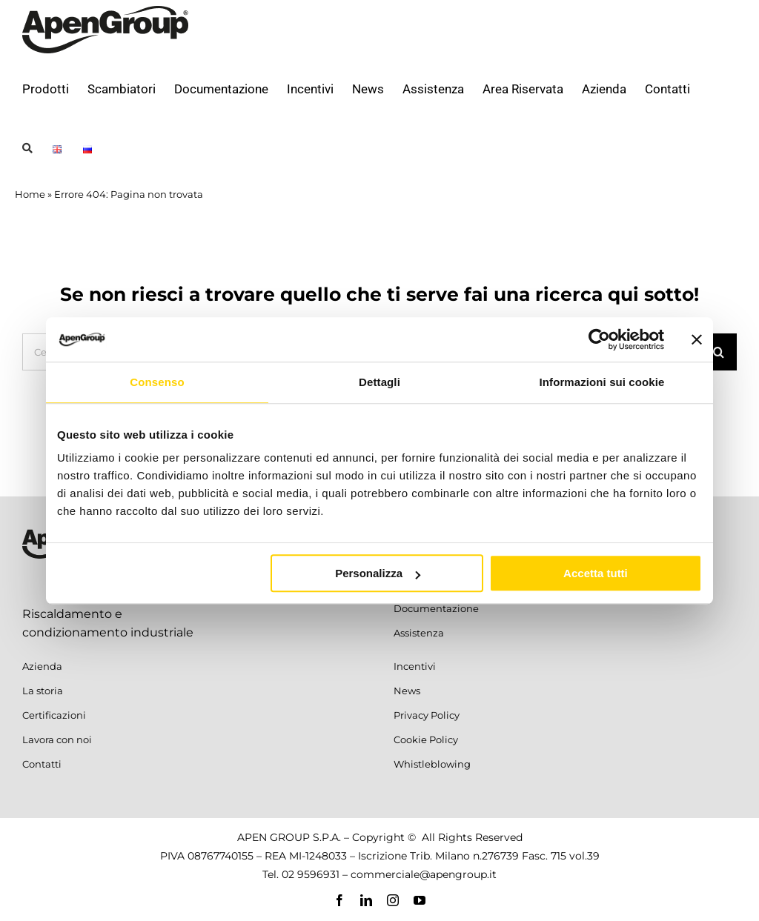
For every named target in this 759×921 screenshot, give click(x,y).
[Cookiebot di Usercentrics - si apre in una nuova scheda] (599, 339)
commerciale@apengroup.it (424, 874)
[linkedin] (366, 900)
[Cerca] (718, 351)
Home (30, 194)
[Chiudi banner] (697, 339)
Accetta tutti (595, 573)
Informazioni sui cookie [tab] (602, 382)
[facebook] (339, 900)
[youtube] (419, 900)
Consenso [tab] (157, 382)
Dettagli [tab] (379, 382)
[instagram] (393, 900)
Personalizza (377, 573)
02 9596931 (310, 874)
